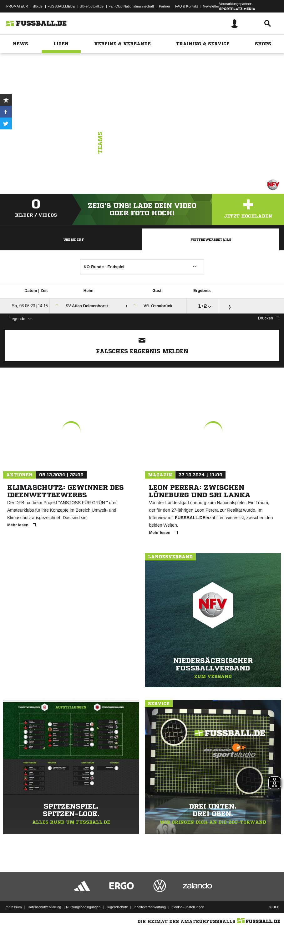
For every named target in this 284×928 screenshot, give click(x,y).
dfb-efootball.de (92, 6)
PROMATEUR (17, 6)
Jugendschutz (117, 907)
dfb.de (38, 6)
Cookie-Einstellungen (188, 907)
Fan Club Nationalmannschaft (131, 6)
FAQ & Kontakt (186, 6)
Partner (164, 6)
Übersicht (73, 239)
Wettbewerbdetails (210, 239)
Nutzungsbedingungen (83, 907)
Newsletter (211, 6)
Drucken (268, 318)
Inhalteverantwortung (150, 907)
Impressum (13, 907)
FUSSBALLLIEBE (61, 6)
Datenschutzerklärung (44, 907)
